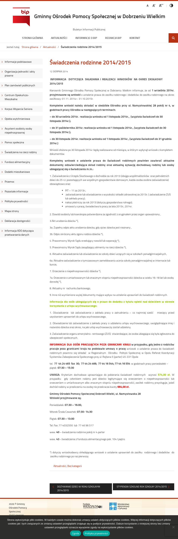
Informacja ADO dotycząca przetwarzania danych (19, 232)
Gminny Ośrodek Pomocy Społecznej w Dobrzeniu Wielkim (99, 16)
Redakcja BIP (113, 38)
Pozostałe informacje (16, 191)
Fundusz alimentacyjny (17, 162)
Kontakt (134, 38)
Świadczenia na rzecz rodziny (21, 152)
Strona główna (32, 38)
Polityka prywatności (16, 201)
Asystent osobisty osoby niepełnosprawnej (18, 130)
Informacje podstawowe (18, 61)
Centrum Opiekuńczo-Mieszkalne (17, 97)
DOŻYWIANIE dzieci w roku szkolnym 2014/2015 (78, 488)
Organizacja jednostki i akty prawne (20, 73)
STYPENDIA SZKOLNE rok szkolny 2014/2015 (142, 486)
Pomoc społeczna (14, 142)
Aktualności (59, 38)
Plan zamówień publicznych (20, 85)
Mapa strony (12, 211)
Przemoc (9, 181)
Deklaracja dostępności (17, 221)
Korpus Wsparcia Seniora (18, 109)
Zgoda (75, 533)
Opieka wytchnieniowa (17, 118)
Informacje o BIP (86, 38)
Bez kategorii (74, 466)
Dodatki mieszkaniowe (17, 171)
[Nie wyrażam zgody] (173, 527)
